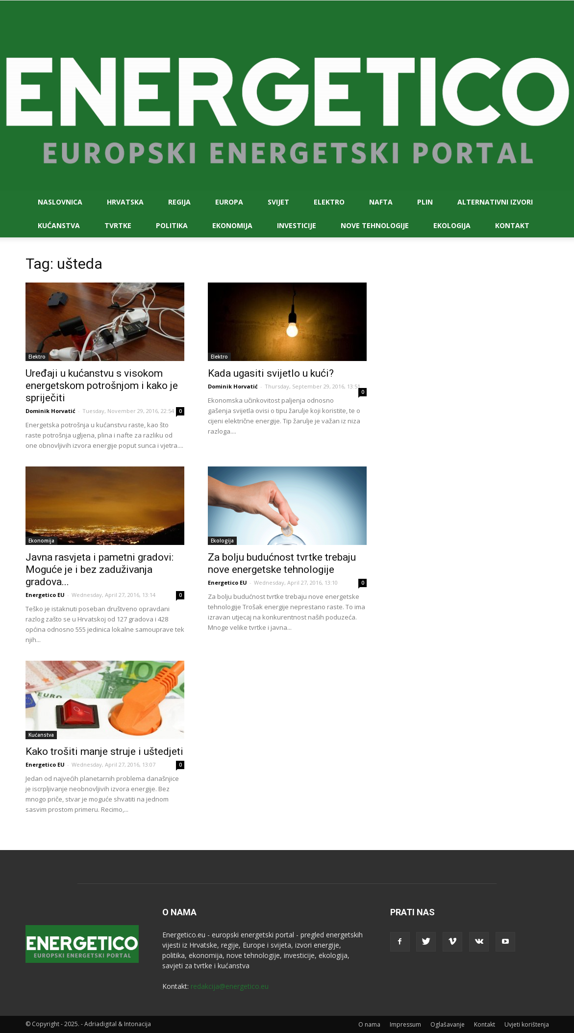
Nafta (381, 202)
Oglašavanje (447, 1024)
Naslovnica (60, 202)
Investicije (296, 225)
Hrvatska (125, 202)
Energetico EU (45, 594)
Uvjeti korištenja (526, 1024)
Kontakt (512, 225)
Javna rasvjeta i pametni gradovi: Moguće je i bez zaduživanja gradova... (99, 569)
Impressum (405, 1024)
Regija (179, 202)
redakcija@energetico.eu (230, 986)
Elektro (329, 202)
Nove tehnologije (375, 225)
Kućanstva (59, 225)
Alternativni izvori (495, 202)
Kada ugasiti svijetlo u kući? (271, 373)
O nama (369, 1024)
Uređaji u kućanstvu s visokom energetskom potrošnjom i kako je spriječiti (101, 385)
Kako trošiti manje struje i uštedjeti (104, 751)
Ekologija (452, 225)
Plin (425, 202)
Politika (172, 225)
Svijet (278, 202)
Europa (229, 202)
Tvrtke (117, 225)
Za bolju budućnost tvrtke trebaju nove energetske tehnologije (282, 563)
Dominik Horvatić (50, 410)
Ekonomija (232, 225)
